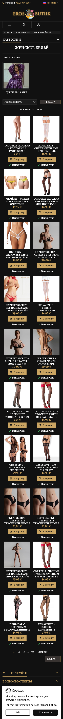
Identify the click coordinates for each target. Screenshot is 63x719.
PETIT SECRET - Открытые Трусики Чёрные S (17, 520)
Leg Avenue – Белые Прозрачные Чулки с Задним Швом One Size (46, 310)
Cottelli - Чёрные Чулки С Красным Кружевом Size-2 (46, 574)
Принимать (45, 712)
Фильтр (50, 102)
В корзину (17, 159)
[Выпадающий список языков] (51, 3)
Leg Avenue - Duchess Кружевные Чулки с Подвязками (46, 630)
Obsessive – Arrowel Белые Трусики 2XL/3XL (17, 254)
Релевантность (20, 102)
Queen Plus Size (16, 92)
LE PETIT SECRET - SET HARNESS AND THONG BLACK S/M (17, 574)
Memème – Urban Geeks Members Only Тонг (17, 201)
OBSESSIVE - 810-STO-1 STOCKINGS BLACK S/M (46, 467)
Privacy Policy (47, 705)
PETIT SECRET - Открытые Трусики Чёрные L (46, 520)
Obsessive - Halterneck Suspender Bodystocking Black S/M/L (17, 470)
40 (32, 651)
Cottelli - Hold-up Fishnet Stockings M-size (17, 414)
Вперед (44, 652)
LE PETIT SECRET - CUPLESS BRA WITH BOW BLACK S (46, 254)
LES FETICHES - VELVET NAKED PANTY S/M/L (46, 361)
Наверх (53, 659)
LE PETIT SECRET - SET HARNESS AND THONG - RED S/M (17, 308)
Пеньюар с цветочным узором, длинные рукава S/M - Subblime (17, 630)
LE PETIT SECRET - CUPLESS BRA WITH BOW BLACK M (17, 361)
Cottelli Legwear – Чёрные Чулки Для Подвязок (46, 201)
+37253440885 (23, 3)
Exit (17, 712)
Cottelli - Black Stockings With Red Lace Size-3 (46, 414)
